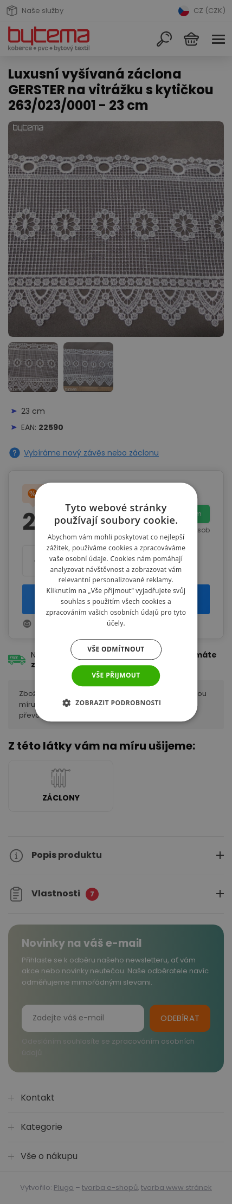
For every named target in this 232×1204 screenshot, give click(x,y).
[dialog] (116, 602)
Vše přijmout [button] (116, 675)
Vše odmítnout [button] (115, 649)
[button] (116, 702)
